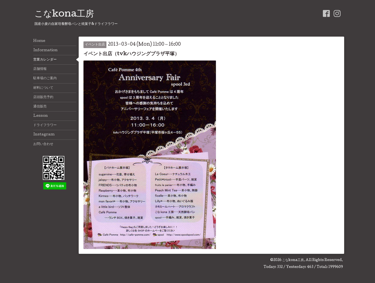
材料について (43, 88)
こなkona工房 (64, 14)
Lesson (40, 116)
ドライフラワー (45, 125)
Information (45, 50)
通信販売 (40, 107)
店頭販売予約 (43, 97)
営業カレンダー (45, 60)
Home (39, 41)
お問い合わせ (43, 144)
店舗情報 (40, 69)
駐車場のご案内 (45, 78)
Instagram (44, 135)
